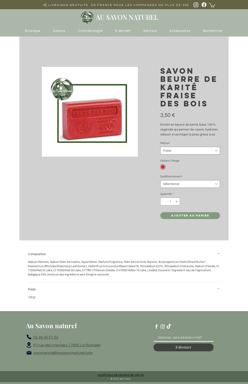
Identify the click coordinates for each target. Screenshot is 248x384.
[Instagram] (196, 4)
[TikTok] (169, 327)
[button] (212, 5)
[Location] (29, 345)
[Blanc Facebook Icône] (156, 327)
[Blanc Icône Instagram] (163, 327)
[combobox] (190, 150)
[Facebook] (204, 4)
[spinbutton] (170, 201)
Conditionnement (171, 176)
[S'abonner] (183, 347)
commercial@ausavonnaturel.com (63, 353)
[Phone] (29, 337)
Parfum (165, 143)
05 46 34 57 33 (45, 337)
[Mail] (29, 353)
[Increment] (176, 201)
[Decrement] (163, 201)
